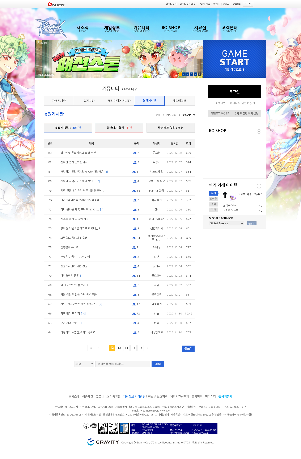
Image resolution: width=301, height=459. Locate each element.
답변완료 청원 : (170, 127)
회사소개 (74, 396)
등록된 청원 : (68, 127)
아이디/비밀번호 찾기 (242, 103)
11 (105, 347)
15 (133, 347)
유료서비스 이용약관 (108, 396)
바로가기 (252, 223)
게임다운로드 (235, 69)
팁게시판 (89, 100)
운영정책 (197, 396)
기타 (213, 209)
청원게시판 (149, 100)
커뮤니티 (171, 115)
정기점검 (210, 396)
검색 (158, 364)
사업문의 (226, 396)
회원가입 (221, 103)
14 (126, 347)
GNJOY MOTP (220, 113)
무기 (213, 193)
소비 (213, 204)
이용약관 (87, 396)
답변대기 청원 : (119, 127)
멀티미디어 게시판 (119, 100)
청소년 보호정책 (158, 396)
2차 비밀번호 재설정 (246, 113)
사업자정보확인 (93, 414)
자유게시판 (59, 100)
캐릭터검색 (179, 100)
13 (119, 347)
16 (140, 347)
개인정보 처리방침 (134, 396)
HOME (157, 115)
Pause (199, 74)
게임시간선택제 (179, 396)
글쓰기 (188, 348)
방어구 (213, 198)
